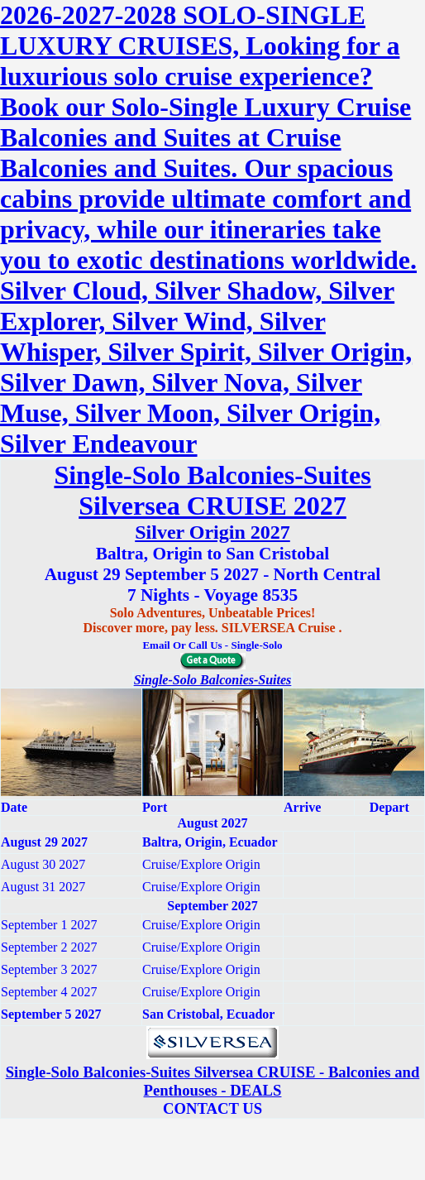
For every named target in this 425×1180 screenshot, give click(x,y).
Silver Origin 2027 (212, 532)
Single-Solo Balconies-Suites (213, 680)
